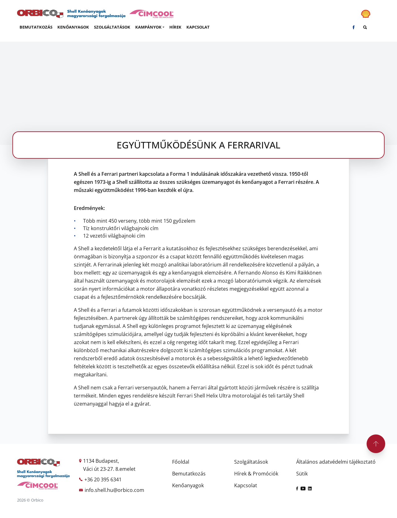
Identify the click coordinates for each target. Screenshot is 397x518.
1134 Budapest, (101, 460)
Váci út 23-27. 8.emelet (109, 469)
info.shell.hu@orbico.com (114, 490)
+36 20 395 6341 (103, 479)
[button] (150, 27)
